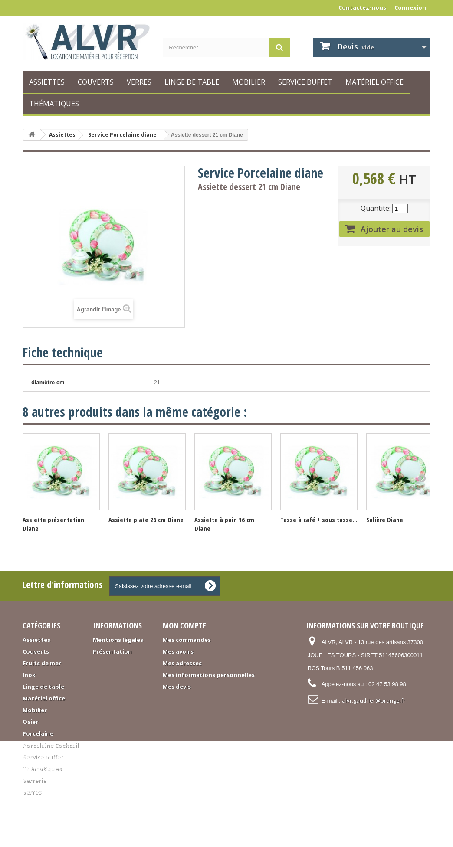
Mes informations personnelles (209, 675)
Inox (29, 675)
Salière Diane (384, 519)
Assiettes (47, 82)
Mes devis (177, 686)
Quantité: (376, 208)
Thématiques (54, 103)
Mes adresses (182, 663)
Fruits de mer (42, 663)
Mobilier (248, 82)
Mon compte (184, 625)
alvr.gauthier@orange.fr (373, 700)
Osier (30, 722)
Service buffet (305, 82)
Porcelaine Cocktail (51, 745)
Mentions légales (118, 640)
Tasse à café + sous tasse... (319, 519)
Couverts (96, 82)
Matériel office (374, 82)
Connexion (410, 7)
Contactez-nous (362, 7)
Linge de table (191, 82)
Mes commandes (187, 640)
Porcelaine (38, 733)
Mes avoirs (178, 651)
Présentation (112, 651)
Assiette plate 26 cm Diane (146, 519)
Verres (139, 82)
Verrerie (34, 780)
